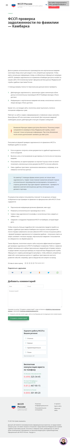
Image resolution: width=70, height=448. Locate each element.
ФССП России (25, 3)
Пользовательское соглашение (40, 409)
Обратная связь (57, 409)
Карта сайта (57, 406)
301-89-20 (32, 392)
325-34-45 (32, 376)
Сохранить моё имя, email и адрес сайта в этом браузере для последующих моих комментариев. (36, 314)
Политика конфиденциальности (41, 404)
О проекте (57, 404)
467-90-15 (32, 385)
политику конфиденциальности (29, 311)
